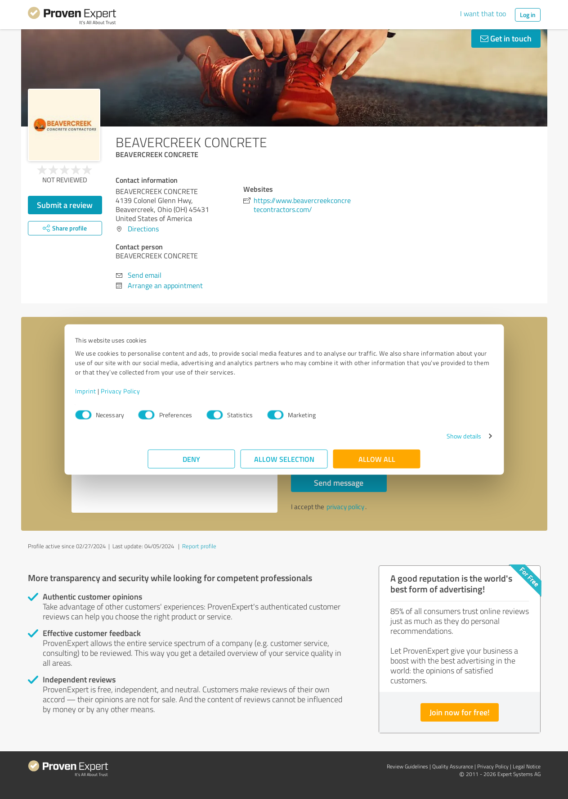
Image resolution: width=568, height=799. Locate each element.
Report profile (199, 546)
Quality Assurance (452, 766)
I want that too (483, 13)
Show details (391, 440)
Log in (528, 14)
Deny (191, 463)
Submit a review (65, 205)
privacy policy (345, 506)
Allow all (376, 463)
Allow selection (284, 463)
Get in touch (506, 38)
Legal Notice (527, 766)
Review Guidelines (407, 766)
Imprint (158, 395)
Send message (338, 482)
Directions (143, 229)
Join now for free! (459, 712)
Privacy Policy (193, 395)
